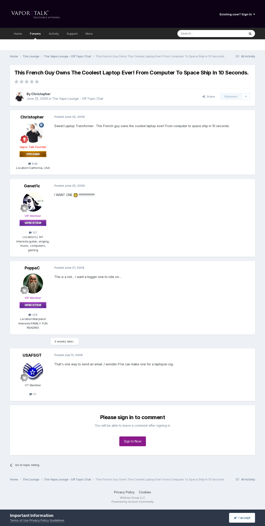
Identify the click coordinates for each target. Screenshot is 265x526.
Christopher (41, 94)
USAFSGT (32, 355)
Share (208, 96)
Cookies (145, 492)
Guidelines (57, 520)
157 (33, 232)
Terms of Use (19, 520)
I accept (242, 518)
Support (72, 33)
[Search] (200, 33)
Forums (35, 35)
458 (32, 314)
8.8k (33, 163)
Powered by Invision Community (133, 501)
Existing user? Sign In (237, 14)
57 (33, 394)
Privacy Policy (124, 492)
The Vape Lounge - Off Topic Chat (77, 98)
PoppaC (32, 268)
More (89, 33)
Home (18, 33)
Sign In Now (132, 441)
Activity (54, 33)
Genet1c (32, 186)
